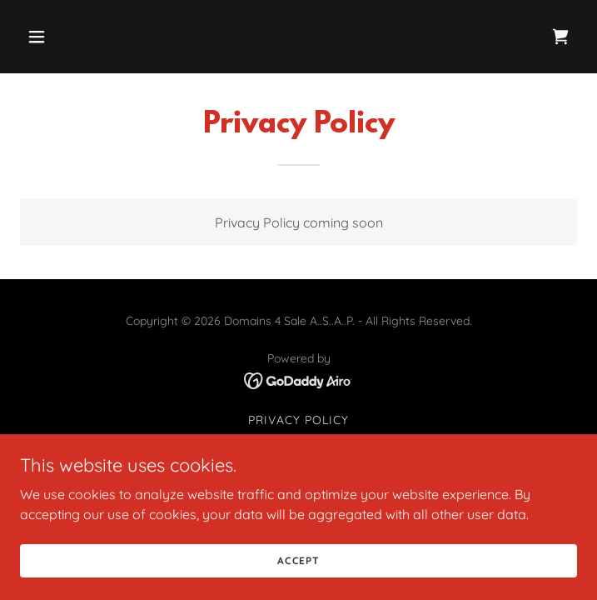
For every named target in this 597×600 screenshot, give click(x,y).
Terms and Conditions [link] (298, 441)
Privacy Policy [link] (298, 420)
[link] (560, 36)
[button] (61, 36)
